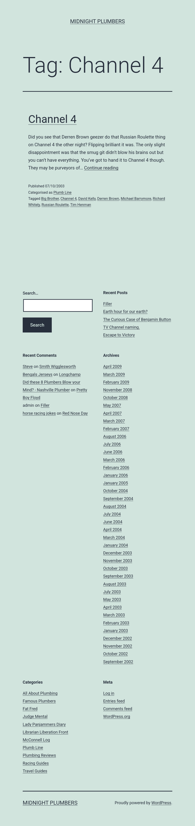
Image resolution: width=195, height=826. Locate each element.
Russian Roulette (55, 205)
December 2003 (117, 553)
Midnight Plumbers (97, 21)
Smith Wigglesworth (57, 366)
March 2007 (114, 421)
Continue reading (101, 168)
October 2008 (115, 397)
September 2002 (118, 661)
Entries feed (114, 701)
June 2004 (112, 521)
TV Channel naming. (121, 327)
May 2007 (112, 405)
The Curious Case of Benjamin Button (137, 319)
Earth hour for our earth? (125, 311)
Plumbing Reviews (39, 755)
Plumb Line (62, 192)
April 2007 (112, 413)
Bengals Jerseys (37, 374)
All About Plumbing (40, 693)
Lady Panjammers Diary (44, 724)
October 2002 (115, 653)
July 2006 (112, 444)
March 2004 (114, 537)
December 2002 (117, 638)
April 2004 (112, 529)
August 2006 (114, 436)
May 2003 (112, 599)
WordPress (161, 802)
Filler (107, 303)
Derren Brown (108, 198)
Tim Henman (80, 205)
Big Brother (50, 198)
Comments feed (117, 708)
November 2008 (117, 389)
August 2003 (114, 584)
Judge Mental (35, 716)
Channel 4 (52, 119)
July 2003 (112, 591)
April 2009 (112, 366)
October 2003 (115, 568)
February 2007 (116, 428)
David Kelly (87, 198)
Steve (28, 366)
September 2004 (118, 498)
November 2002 (117, 646)
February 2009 (116, 382)
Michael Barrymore (136, 198)
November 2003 (117, 560)
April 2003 (112, 607)
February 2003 (116, 622)
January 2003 (115, 630)
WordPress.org (116, 716)
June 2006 (112, 451)
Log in (108, 693)
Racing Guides (36, 763)
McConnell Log (36, 739)
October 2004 (115, 490)
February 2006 (116, 467)
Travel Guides (35, 771)
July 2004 (112, 514)
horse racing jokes (39, 413)
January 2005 (115, 483)
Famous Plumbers (39, 701)
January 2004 (115, 545)
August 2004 (114, 506)
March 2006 (114, 459)
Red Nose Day (75, 413)
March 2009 (114, 374)
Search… (30, 293)
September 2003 (118, 576)
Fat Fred (30, 708)
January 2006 (115, 475)
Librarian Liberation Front (45, 732)
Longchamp (70, 374)
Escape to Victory (119, 334)
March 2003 (114, 615)
